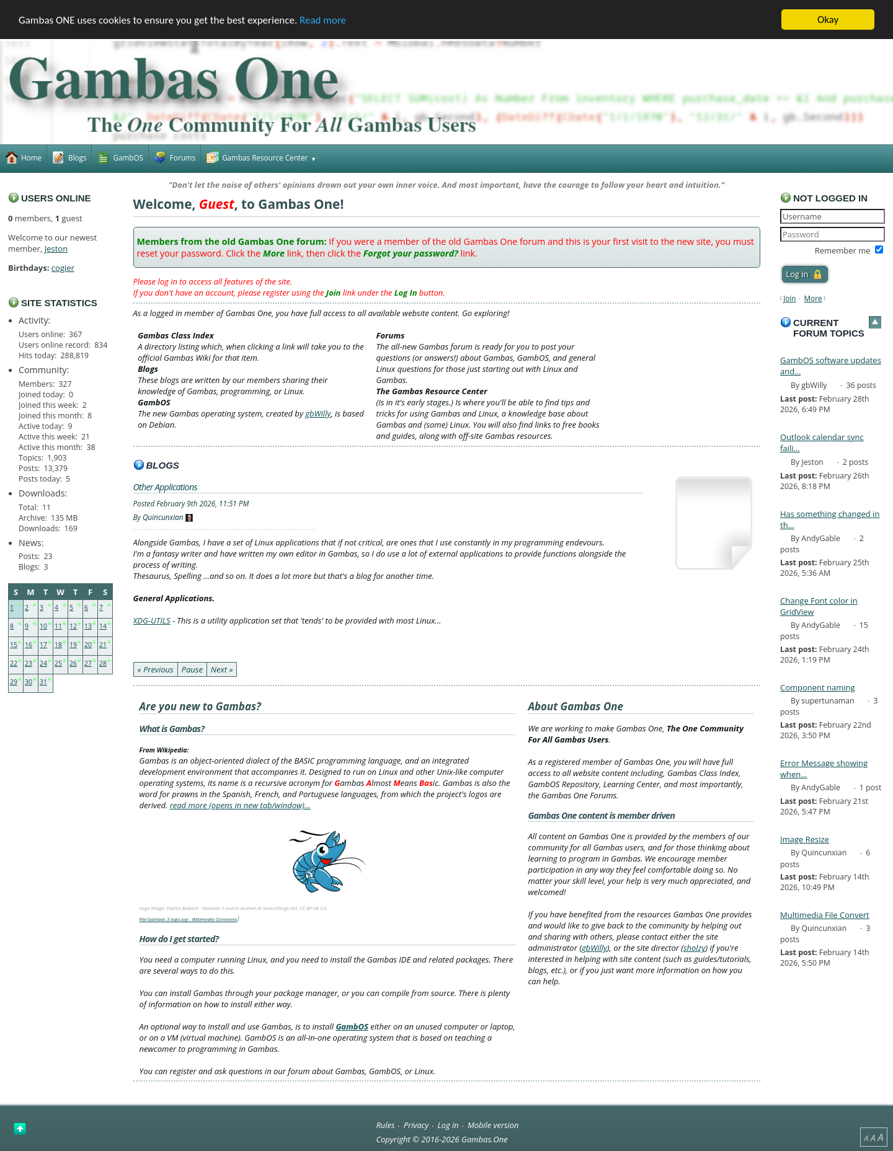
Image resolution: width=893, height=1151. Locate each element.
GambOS (351, 1026)
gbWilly (318, 413)
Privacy (416, 1125)
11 (58, 626)
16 (28, 644)
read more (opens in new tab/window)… (240, 805)
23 (28, 663)
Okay (827, 19)
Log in (448, 1125)
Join (789, 298)
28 (103, 663)
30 (28, 681)
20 (88, 644)
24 (43, 663)
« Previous (156, 669)
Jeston (56, 248)
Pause (192, 669)
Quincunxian (163, 517)
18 (58, 644)
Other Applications (165, 487)
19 (73, 644)
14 (103, 626)
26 (73, 663)
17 (43, 644)
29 (13, 681)
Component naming (817, 687)
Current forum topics (828, 327)
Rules (385, 1125)
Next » (222, 669)
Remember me (843, 250)
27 (88, 663)
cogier (62, 267)
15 (13, 644)
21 (103, 644)
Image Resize (804, 839)
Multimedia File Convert (824, 914)
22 (13, 663)
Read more (323, 20)
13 (88, 626)
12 (73, 626)
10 (43, 626)
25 (58, 663)
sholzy (694, 947)
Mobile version (493, 1125)
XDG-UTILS (152, 620)
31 (43, 681)
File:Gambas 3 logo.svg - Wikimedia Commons (189, 919)
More (813, 298)
